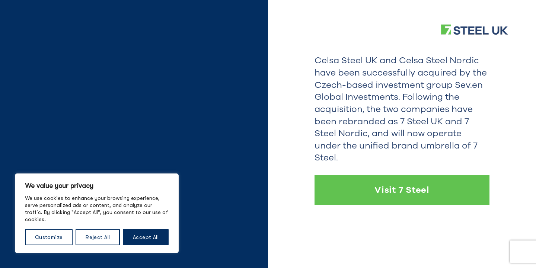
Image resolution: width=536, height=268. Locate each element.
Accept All (146, 237)
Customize (49, 237)
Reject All (98, 237)
